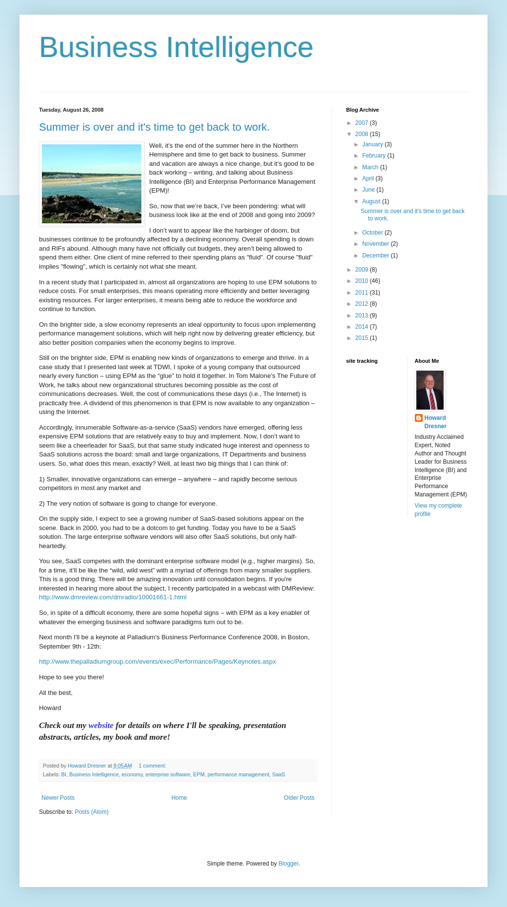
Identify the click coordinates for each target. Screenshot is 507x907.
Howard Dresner (436, 422)
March (371, 167)
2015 (362, 338)
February (374, 155)
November (376, 243)
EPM (198, 774)
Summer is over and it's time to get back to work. (154, 127)
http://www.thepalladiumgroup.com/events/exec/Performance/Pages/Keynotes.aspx (157, 661)
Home (179, 797)
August (372, 201)
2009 (362, 269)
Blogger (288, 863)
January (373, 144)
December (376, 255)
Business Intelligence (176, 47)
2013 (362, 315)
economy (131, 774)
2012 (362, 303)
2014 (362, 326)
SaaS (278, 774)
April (368, 178)
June (369, 189)
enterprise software (167, 774)
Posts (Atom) (91, 811)
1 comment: (153, 766)
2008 (362, 134)
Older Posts (299, 797)
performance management (239, 774)
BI (63, 774)
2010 (362, 280)
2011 (362, 292)
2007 (362, 122)
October (373, 232)
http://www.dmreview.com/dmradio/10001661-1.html (113, 597)
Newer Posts (58, 797)
